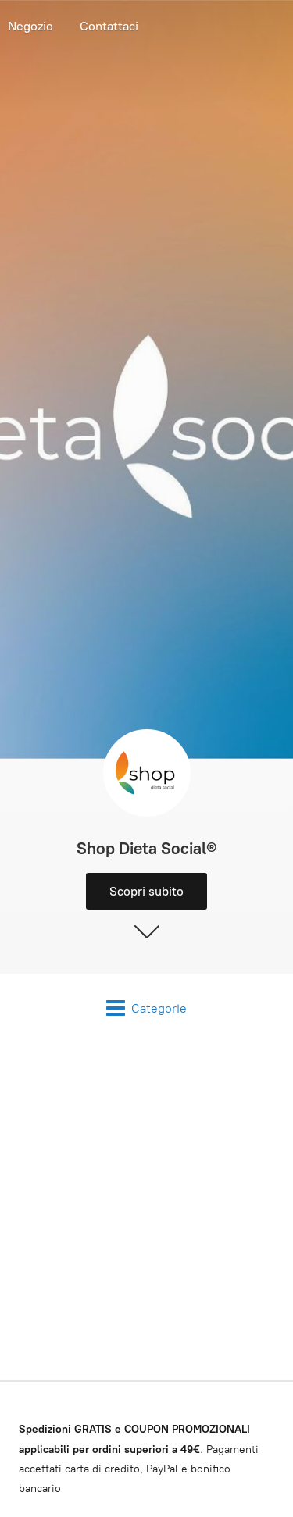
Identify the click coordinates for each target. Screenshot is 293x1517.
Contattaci (109, 26)
